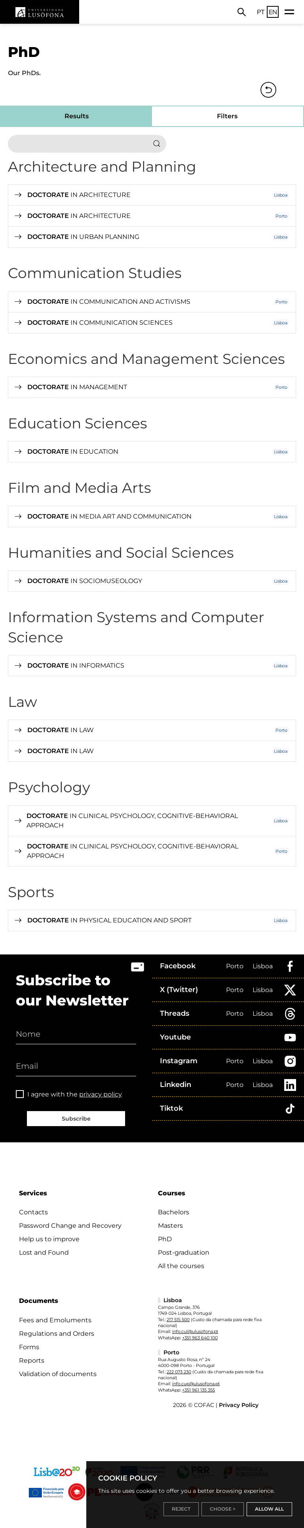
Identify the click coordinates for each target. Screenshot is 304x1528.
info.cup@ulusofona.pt (196, 1383)
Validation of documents (58, 1374)
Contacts (33, 1212)
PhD (165, 1239)
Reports (31, 1360)
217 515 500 (178, 1319)
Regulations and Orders (56, 1333)
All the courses (181, 1266)
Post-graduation (183, 1252)
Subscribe (76, 1118)
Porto (234, 966)
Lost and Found (44, 1252)
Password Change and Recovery (70, 1225)
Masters (170, 1225)
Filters (227, 116)
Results (77, 116)
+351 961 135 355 (198, 1390)
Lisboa (263, 966)
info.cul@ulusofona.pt (195, 1331)
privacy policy (100, 1094)
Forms (29, 1347)
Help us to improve (49, 1239)
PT (261, 12)
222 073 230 (179, 1372)
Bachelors (173, 1212)
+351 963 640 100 (200, 1338)
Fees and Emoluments (55, 1320)
